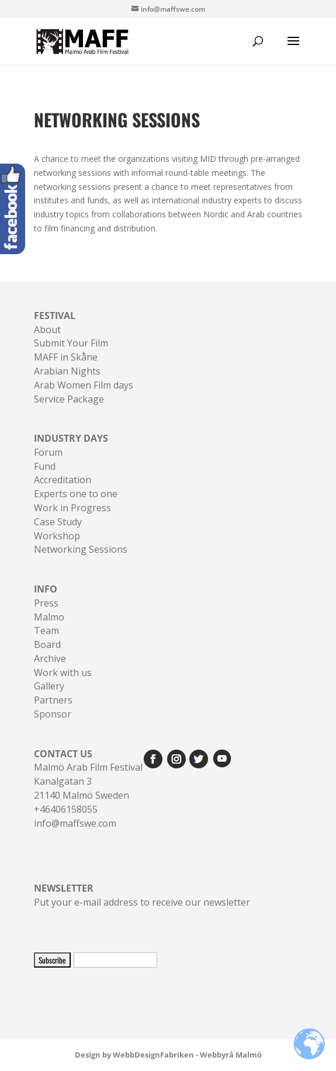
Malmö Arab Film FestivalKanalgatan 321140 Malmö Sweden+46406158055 (88, 781)
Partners (53, 700)
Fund (45, 466)
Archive (50, 658)
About (47, 329)
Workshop (57, 535)
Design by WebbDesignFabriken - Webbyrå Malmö (168, 1054)
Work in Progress (72, 507)
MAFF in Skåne (66, 357)
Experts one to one (75, 493)
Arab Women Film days (83, 385)
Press (46, 603)
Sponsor (52, 714)
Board (47, 644)
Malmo (49, 617)
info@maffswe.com (75, 823)
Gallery (49, 686)
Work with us (63, 672)
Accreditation (62, 479)
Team (46, 630)
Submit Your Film (71, 343)
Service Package (69, 399)
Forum (48, 452)
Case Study (58, 521)
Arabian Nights (67, 371)
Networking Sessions (80, 549)
